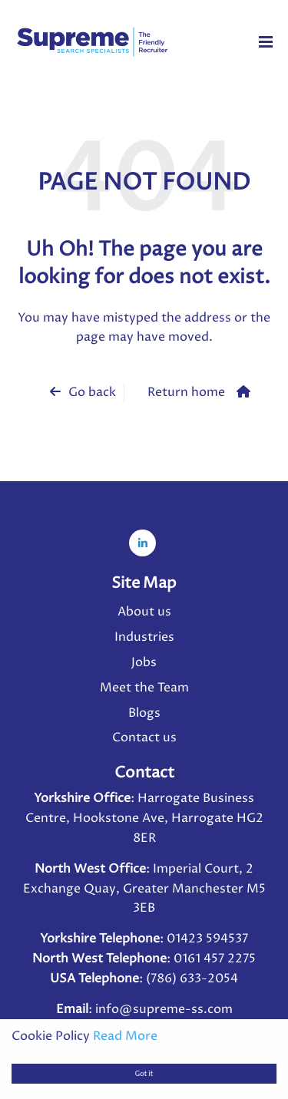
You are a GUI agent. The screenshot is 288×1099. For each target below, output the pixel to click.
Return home (186, 392)
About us (144, 611)
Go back (92, 392)
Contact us (144, 737)
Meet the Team (144, 687)
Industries (144, 637)
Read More (125, 1036)
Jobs (144, 662)
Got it (144, 1073)
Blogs (144, 713)
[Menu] (265, 41)
